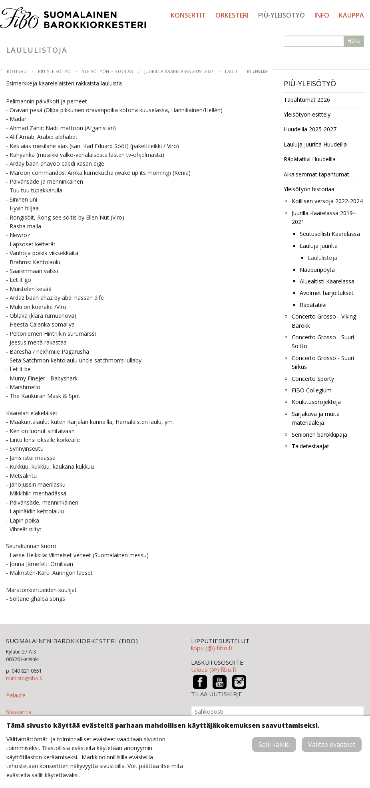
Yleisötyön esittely (307, 114)
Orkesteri (232, 15)
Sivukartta (19, 712)
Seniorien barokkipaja (319, 434)
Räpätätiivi (313, 305)
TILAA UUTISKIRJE (216, 694)
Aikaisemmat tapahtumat (316, 174)
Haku (353, 40)
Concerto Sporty (313, 378)
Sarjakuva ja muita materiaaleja (316, 418)
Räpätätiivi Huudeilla (310, 159)
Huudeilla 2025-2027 (310, 129)
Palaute (16, 695)
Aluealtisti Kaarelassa (327, 281)
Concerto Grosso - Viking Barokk (324, 321)
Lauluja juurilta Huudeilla (315, 144)
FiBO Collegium (312, 390)
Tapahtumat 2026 (307, 99)
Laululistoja (322, 257)
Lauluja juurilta (319, 245)
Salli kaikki (274, 744)
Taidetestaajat (310, 446)
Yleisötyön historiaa (107, 71)
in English (258, 71)
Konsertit (188, 15)
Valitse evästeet (331, 744)
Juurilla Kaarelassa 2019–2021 (179, 71)
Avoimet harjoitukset (327, 293)
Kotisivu (17, 71)
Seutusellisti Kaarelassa (330, 234)
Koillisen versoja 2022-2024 (327, 201)
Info (321, 15)
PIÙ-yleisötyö (281, 15)
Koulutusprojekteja (316, 402)
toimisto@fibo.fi (24, 678)
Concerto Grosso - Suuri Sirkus (323, 362)
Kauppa (351, 15)
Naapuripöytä (317, 269)
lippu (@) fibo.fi (211, 648)
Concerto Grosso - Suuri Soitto (323, 341)
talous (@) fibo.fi (213, 669)
